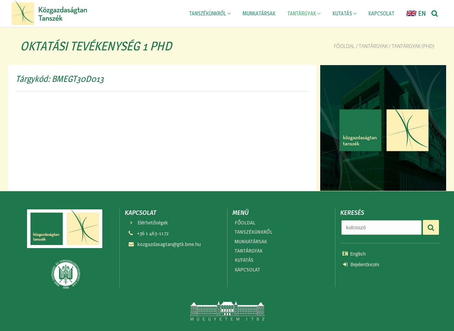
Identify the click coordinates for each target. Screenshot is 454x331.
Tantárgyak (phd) (413, 46)
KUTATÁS (344, 13)
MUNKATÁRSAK (259, 13)
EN (416, 13)
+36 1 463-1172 (148, 233)
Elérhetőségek (148, 222)
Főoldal (344, 46)
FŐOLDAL (245, 222)
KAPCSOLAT (381, 13)
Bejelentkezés (361, 264)
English (354, 253)
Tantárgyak (373, 46)
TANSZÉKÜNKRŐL (210, 13)
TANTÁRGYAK (304, 13)
